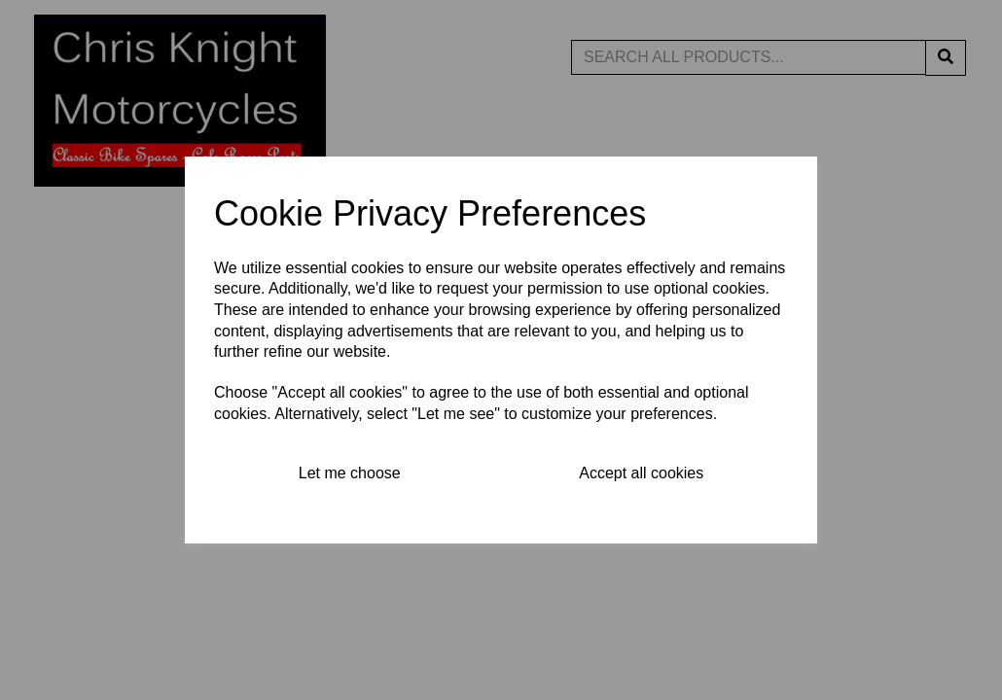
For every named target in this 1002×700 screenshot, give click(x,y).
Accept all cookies (641, 473)
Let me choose (350, 473)
